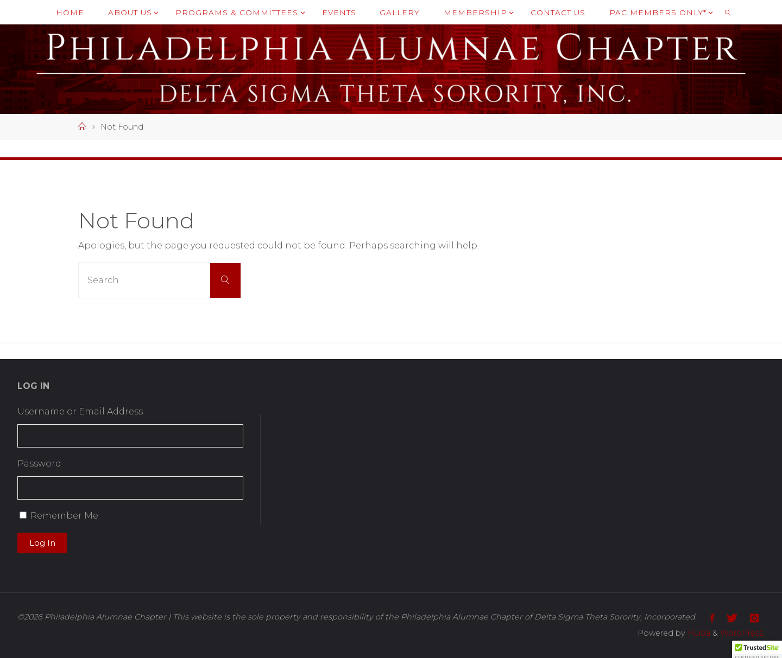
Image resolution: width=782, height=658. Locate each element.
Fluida (697, 633)
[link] (727, 12)
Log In (42, 543)
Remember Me (64, 515)
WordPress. (742, 633)
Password (39, 463)
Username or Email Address (80, 411)
